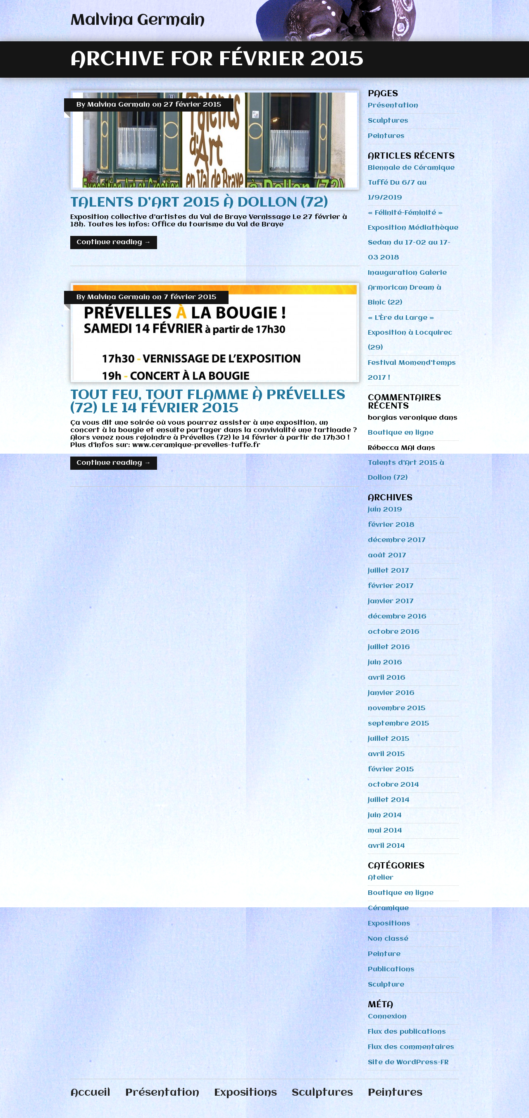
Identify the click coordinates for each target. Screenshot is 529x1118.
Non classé (388, 938)
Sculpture (386, 984)
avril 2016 (386, 677)
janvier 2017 (391, 601)
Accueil (90, 1092)
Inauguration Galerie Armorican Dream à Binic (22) (407, 287)
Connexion (387, 1016)
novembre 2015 (396, 708)
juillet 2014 (389, 800)
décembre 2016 (397, 616)
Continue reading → (113, 242)
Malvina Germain (137, 20)
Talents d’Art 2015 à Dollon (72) (199, 203)
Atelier (380, 877)
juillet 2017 (388, 570)
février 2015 (391, 769)
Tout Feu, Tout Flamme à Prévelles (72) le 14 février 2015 (208, 402)
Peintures (386, 136)
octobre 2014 (393, 784)
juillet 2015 (388, 738)
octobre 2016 (393, 631)
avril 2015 (386, 754)
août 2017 (387, 555)
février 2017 (391, 586)
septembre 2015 (398, 723)
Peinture (384, 954)
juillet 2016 (389, 647)
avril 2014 (386, 845)
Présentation (393, 105)
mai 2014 (385, 830)
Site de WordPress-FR (408, 1062)
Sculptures (388, 120)
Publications (391, 969)
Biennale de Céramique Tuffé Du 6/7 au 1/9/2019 (411, 182)
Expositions (389, 923)
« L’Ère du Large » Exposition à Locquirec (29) (410, 332)
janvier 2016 (391, 693)
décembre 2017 (397, 540)
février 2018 (391, 524)
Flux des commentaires (411, 1047)
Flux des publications (407, 1031)
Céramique (388, 908)
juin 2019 (385, 509)
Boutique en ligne (401, 432)
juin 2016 (385, 662)
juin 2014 (385, 815)
